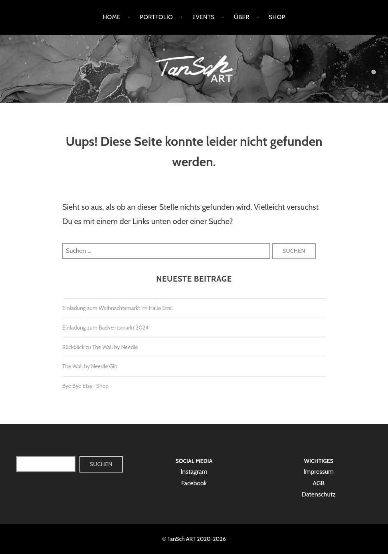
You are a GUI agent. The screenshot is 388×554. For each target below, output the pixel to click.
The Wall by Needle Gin (89, 366)
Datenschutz (318, 494)
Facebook (194, 483)
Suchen (101, 464)
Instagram (193, 471)
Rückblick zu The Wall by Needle (100, 347)
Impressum (318, 471)
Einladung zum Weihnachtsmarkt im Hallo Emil (117, 308)
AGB (319, 483)
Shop (277, 17)
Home (111, 17)
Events (203, 17)
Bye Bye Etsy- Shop (85, 385)
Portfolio (156, 17)
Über (241, 17)
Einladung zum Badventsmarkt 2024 (105, 327)
